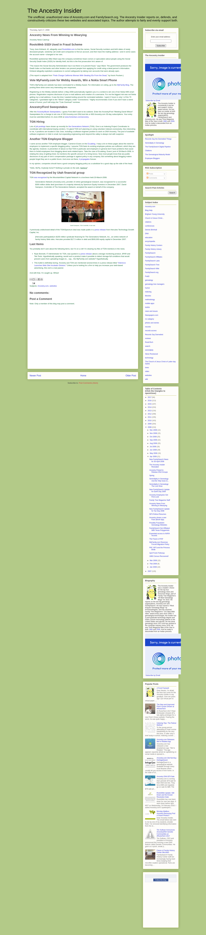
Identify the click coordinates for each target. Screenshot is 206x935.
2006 (172, 121)
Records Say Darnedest (154, 335)
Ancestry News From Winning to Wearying (158, 505)
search (147, 346)
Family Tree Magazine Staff (159, 500)
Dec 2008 (154, 430)
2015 (150, 404)
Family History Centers (153, 245)
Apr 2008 (153, 457)
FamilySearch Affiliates (153, 257)
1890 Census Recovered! (158, 556)
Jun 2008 (153, 450)
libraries (148, 296)
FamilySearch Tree (152, 265)
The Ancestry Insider (54, 10)
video (147, 371)
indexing (148, 292)
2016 (150, 401)
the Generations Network (79, 126)
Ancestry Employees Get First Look (158, 496)
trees (147, 368)
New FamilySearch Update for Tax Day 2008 (159, 510)
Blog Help (148, 210)
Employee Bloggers (152, 158)
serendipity (149, 350)
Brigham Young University (154, 214)
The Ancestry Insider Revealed (157, 466)
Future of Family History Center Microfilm (166, 851)
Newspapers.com (151, 315)
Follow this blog (160, 880)
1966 (165, 121)
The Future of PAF (156, 539)
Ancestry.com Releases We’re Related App (165, 741)
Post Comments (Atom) (88, 383)
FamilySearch (150, 253)
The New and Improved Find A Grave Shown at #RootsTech (165, 707)
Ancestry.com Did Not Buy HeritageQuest (166, 759)
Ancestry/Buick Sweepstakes (49, 112)
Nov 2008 (154, 433)
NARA (147, 307)
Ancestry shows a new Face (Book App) (157, 519)
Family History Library (153, 249)
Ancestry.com (43, 286)
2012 (150, 414)
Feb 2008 (153, 564)
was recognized (40, 177)
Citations (148, 151)
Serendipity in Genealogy (154, 143)
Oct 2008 (153, 437)
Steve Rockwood (151, 354)
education (148, 238)
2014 (150, 407)
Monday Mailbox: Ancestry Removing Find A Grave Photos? (166, 813)
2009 (150, 424)
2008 (150, 427)
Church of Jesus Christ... (154, 218)
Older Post (131, 375)
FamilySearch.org (151, 272)
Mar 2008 (153, 560)
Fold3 (147, 276)
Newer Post (35, 375)
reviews (148, 338)
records (148, 327)
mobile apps (149, 303)
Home (83, 375)
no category (149, 319)
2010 (150, 421)
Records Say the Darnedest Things (158, 139)
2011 (150, 417)
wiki (146, 379)
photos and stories (152, 323)
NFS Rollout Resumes (157, 514)
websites (53, 286)
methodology (150, 300)
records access (151, 331)
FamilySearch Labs (152, 261)
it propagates (84, 159)
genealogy (149, 280)
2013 (150, 411)
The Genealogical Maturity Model (157, 155)
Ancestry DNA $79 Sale (165, 776)
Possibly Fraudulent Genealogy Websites (158, 524)
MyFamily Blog (123, 85)
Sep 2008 (154, 440)
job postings (40, 126)
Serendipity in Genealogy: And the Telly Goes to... (159, 480)
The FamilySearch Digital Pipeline (158, 147)
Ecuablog (91, 144)
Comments (152, 178)
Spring (151, 475)
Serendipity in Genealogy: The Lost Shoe (159, 485)
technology (149, 358)
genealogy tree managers (154, 284)
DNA (147, 234)
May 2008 (154, 453)
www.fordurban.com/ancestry (77, 117)
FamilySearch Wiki (152, 269)
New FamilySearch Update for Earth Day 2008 (159, 491)
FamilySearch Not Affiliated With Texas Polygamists (159, 529)
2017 (150, 397)
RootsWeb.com (68, 49)
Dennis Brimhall (151, 230)
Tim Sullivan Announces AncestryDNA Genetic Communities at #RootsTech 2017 (166, 833)
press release (100, 230)
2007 (150, 571)
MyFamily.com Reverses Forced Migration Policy (159, 543)
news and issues (151, 311)
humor (147, 288)
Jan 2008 (153, 567)
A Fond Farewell (163, 688)
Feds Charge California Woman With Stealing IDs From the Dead (80, 75)
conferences (149, 226)
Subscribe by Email (153, 101)
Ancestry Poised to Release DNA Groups (158, 471)
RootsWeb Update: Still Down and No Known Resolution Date (165, 795)
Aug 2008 (154, 443)
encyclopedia (150, 241)
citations (148, 222)
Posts (150, 174)
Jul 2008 (153, 447)
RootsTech (149, 342)
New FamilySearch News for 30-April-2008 (158, 460)
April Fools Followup (157, 553)
